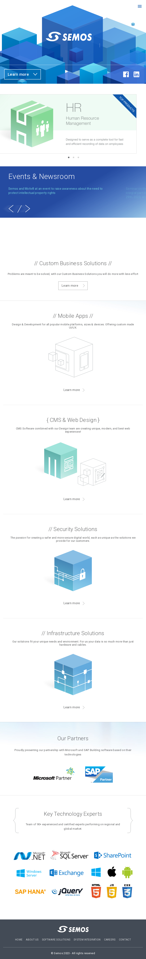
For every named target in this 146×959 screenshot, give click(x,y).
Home (18, 939)
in (136, 74)
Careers (110, 939)
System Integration (87, 939)
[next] (27, 208)
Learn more (18, 74)
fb (126, 74)
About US (32, 939)
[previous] (11, 208)
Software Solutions (56, 939)
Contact (125, 939)
